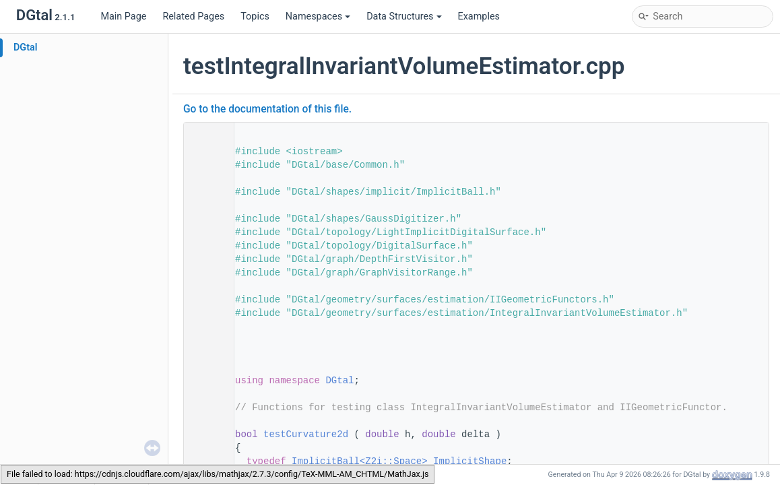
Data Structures (403, 16)
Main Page (123, 16)
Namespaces (318, 16)
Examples (479, 16)
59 (205, 434)
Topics (254, 16)
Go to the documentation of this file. (267, 109)
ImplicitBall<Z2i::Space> (360, 461)
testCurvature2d (305, 434)
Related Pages (193, 16)
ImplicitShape (470, 461)
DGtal (25, 47)
